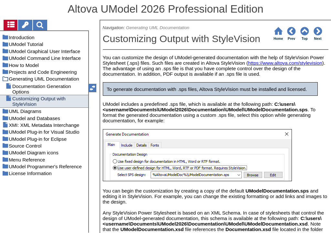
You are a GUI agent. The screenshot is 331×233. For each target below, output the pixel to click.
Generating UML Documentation (157, 27)
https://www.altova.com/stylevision (285, 63)
